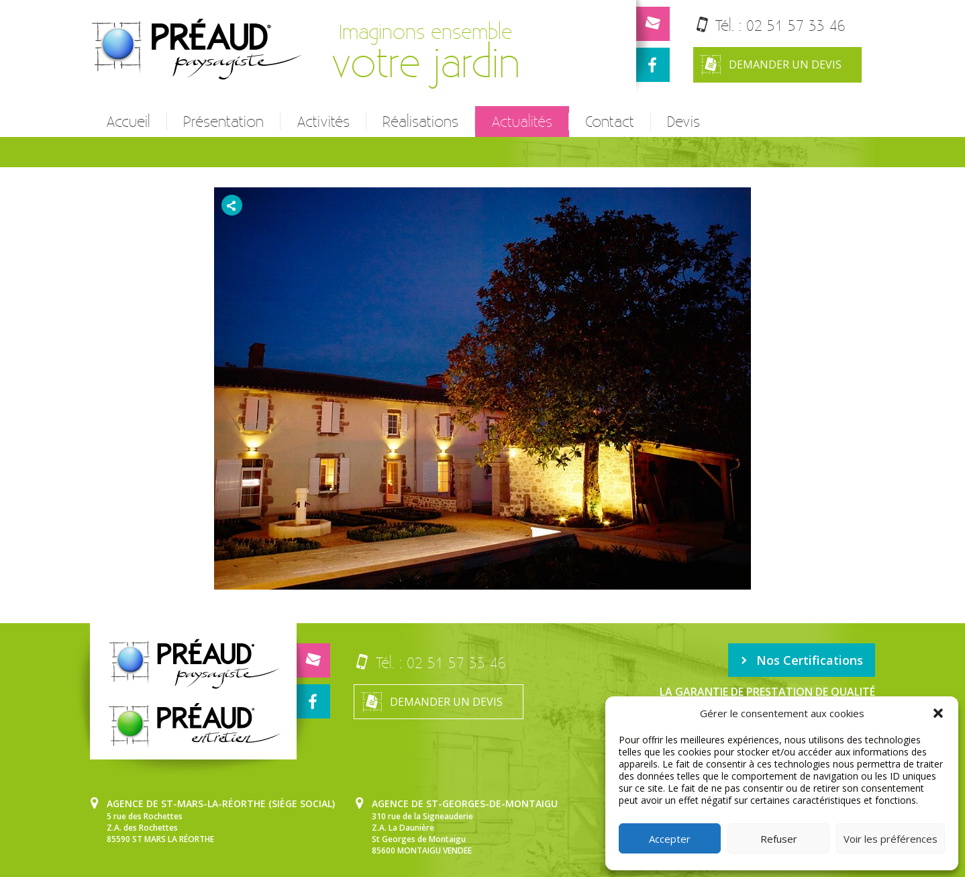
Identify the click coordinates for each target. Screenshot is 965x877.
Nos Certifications (801, 660)
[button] (938, 713)
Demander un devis (771, 65)
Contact (609, 121)
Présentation (223, 121)
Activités (323, 121)
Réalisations (420, 121)
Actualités (521, 121)
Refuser (778, 838)
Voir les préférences (890, 838)
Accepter (670, 838)
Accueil (128, 121)
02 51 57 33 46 (796, 25)
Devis (683, 121)
